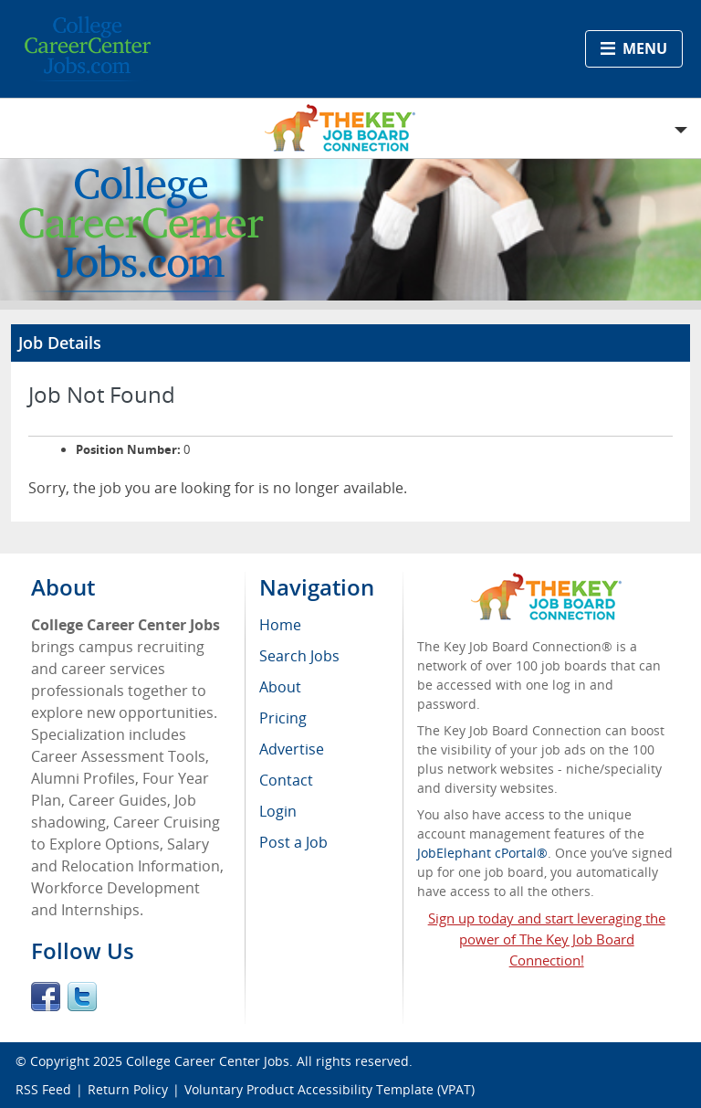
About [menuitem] (280, 687)
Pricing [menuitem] (283, 718)
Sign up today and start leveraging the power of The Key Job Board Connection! (546, 939)
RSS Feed (43, 1089)
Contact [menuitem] (286, 780)
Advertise (291, 749)
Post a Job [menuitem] (293, 842)
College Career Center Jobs (207, 1061)
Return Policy (128, 1089)
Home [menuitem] (280, 625)
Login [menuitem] (278, 811)
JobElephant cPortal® (482, 852)
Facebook (45, 996)
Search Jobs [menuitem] (299, 656)
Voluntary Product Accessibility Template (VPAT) (329, 1089)
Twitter (82, 996)
